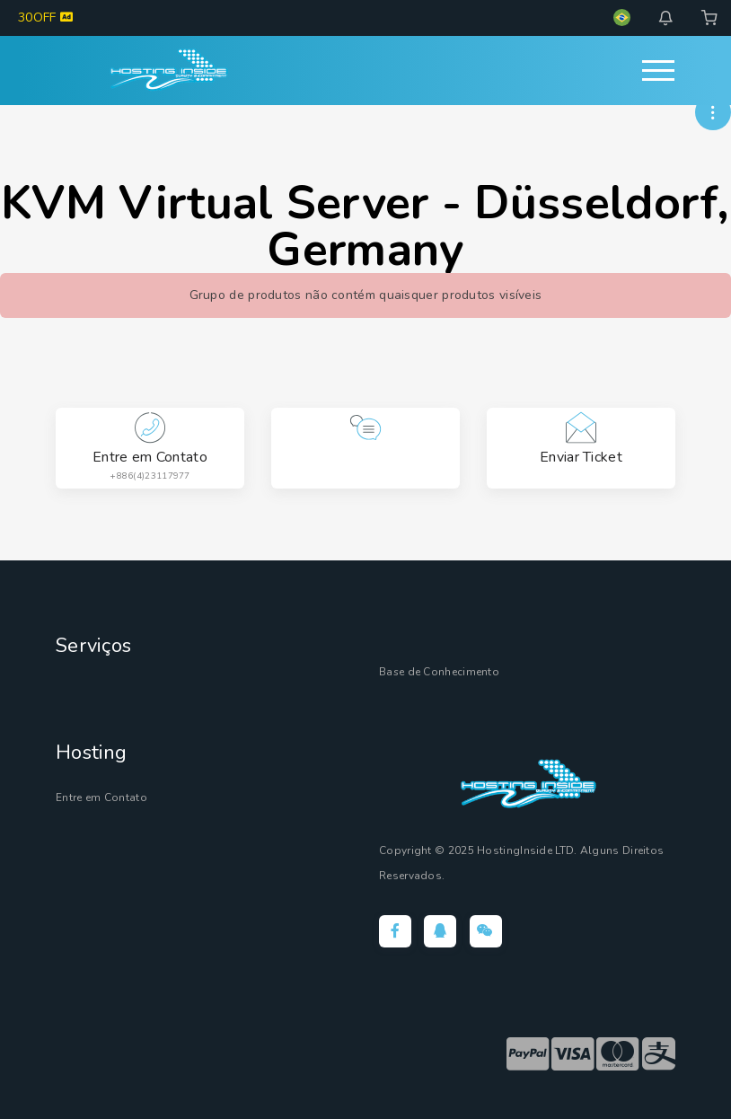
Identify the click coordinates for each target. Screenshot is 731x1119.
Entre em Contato (103, 797)
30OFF (45, 17)
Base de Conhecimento (442, 672)
